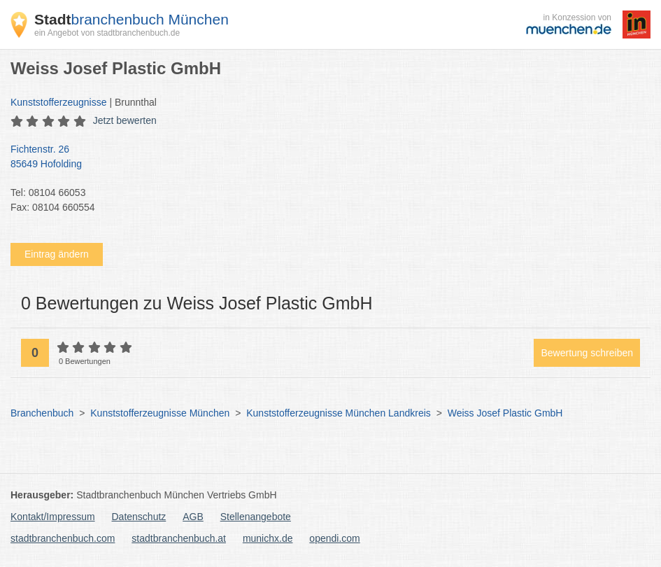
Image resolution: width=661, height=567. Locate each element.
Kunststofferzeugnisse (58, 102)
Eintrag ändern (56, 254)
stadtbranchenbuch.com (62, 538)
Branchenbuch (41, 413)
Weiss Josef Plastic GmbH (505, 413)
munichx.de (268, 538)
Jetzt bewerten (125, 120)
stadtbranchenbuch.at (179, 538)
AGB (193, 516)
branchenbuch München (131, 19)
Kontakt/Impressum (52, 516)
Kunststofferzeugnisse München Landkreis (338, 413)
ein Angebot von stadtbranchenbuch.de (107, 33)
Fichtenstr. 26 (323, 158)
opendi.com (334, 538)
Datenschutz (139, 516)
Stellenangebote (255, 516)
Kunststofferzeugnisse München (159, 413)
